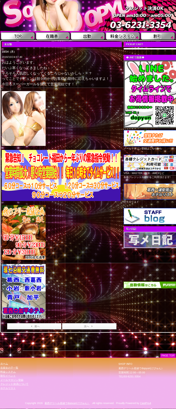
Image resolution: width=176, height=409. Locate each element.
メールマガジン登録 (11, 380)
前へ (35, 326)
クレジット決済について (14, 384)
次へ (89, 326)
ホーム (4, 363)
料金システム (8, 371)
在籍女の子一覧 (9, 367)
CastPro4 (145, 403)
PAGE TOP (168, 355)
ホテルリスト (8, 388)
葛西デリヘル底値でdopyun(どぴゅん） (67, 403)
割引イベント (8, 375)
